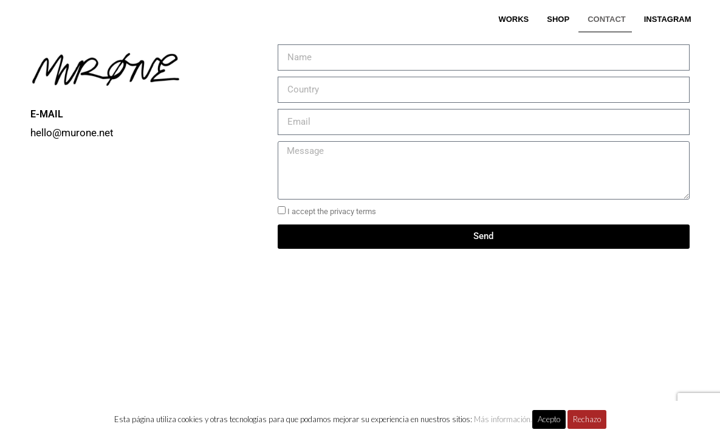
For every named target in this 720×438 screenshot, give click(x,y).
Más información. (503, 419)
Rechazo (587, 419)
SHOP (558, 19)
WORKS (513, 19)
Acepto (549, 419)
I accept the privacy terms (331, 211)
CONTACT (607, 19)
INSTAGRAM (667, 19)
